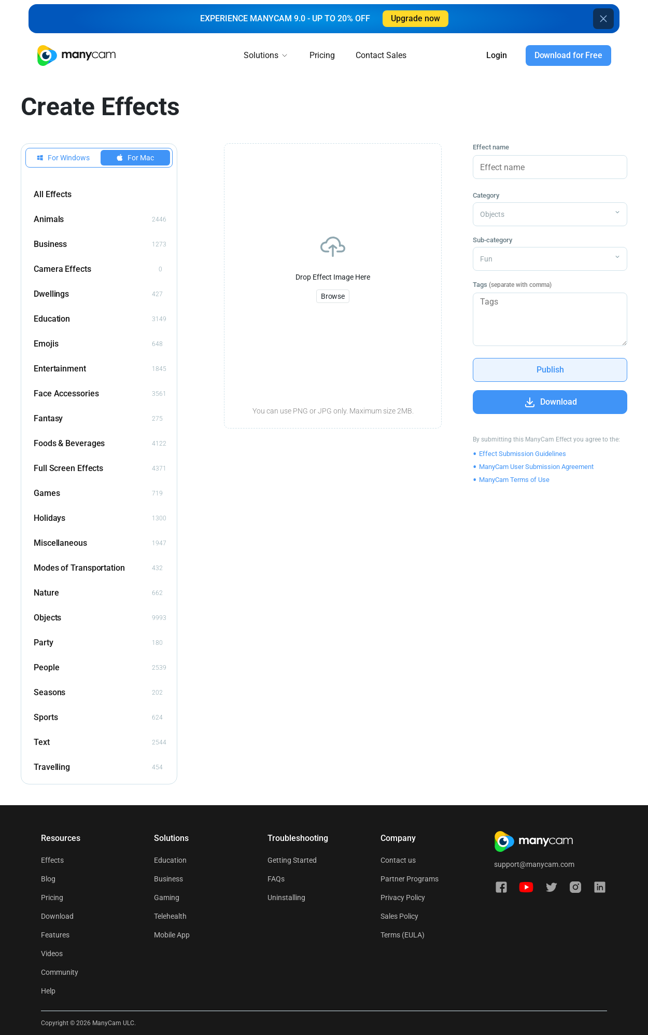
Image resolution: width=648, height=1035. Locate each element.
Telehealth (170, 916)
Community (59, 972)
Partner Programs (410, 879)
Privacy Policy (403, 897)
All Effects (53, 194)
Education (100, 319)
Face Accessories (100, 394)
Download (57, 916)
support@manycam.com (534, 864)
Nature (98, 593)
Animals (100, 219)
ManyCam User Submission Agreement (536, 467)
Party (98, 643)
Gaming (166, 897)
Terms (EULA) (403, 935)
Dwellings (98, 294)
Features (55, 935)
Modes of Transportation (98, 568)
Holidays (100, 518)
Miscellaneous (100, 543)
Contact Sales (381, 55)
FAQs (276, 879)
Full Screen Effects (100, 468)
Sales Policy (399, 916)
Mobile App (172, 935)
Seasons (98, 692)
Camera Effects (98, 269)
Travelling (98, 767)
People (100, 667)
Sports (98, 717)
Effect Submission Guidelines (522, 454)
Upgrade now (415, 18)
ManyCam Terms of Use (514, 480)
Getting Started (292, 860)
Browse (333, 296)
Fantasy (98, 418)
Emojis (98, 344)
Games (98, 493)
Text (100, 742)
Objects (100, 618)
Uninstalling (286, 897)
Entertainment (100, 369)
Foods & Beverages (100, 443)
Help (48, 991)
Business (100, 244)
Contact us (398, 860)
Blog (48, 879)
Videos (52, 953)
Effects (52, 860)
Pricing (322, 55)
